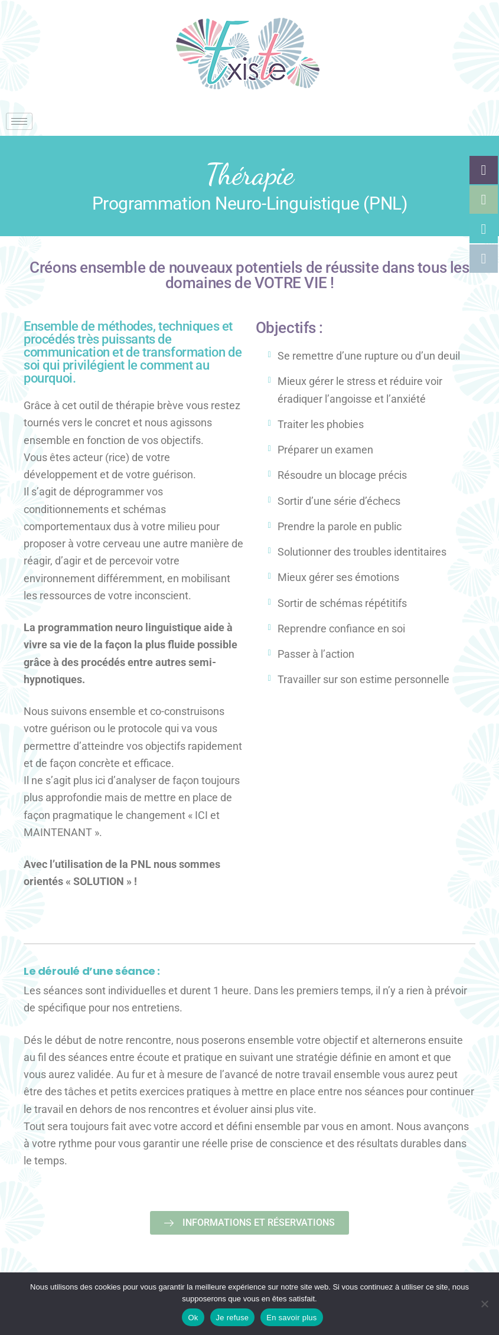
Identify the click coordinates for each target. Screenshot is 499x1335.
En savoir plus (291, 1317)
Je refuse (232, 1317)
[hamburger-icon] (19, 121)
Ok (193, 1317)
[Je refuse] (484, 1304)
